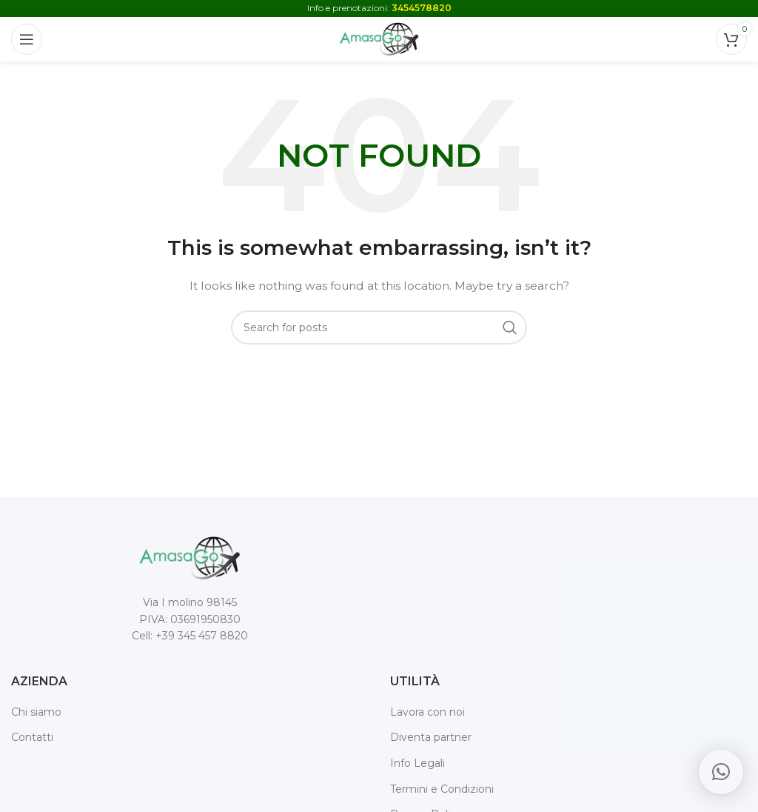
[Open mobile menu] (27, 39)
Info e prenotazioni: (379, 7)
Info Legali (417, 763)
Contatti (32, 737)
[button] (721, 772)
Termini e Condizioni (442, 789)
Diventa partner (431, 737)
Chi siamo (36, 712)
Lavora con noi (427, 712)
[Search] (379, 327)
